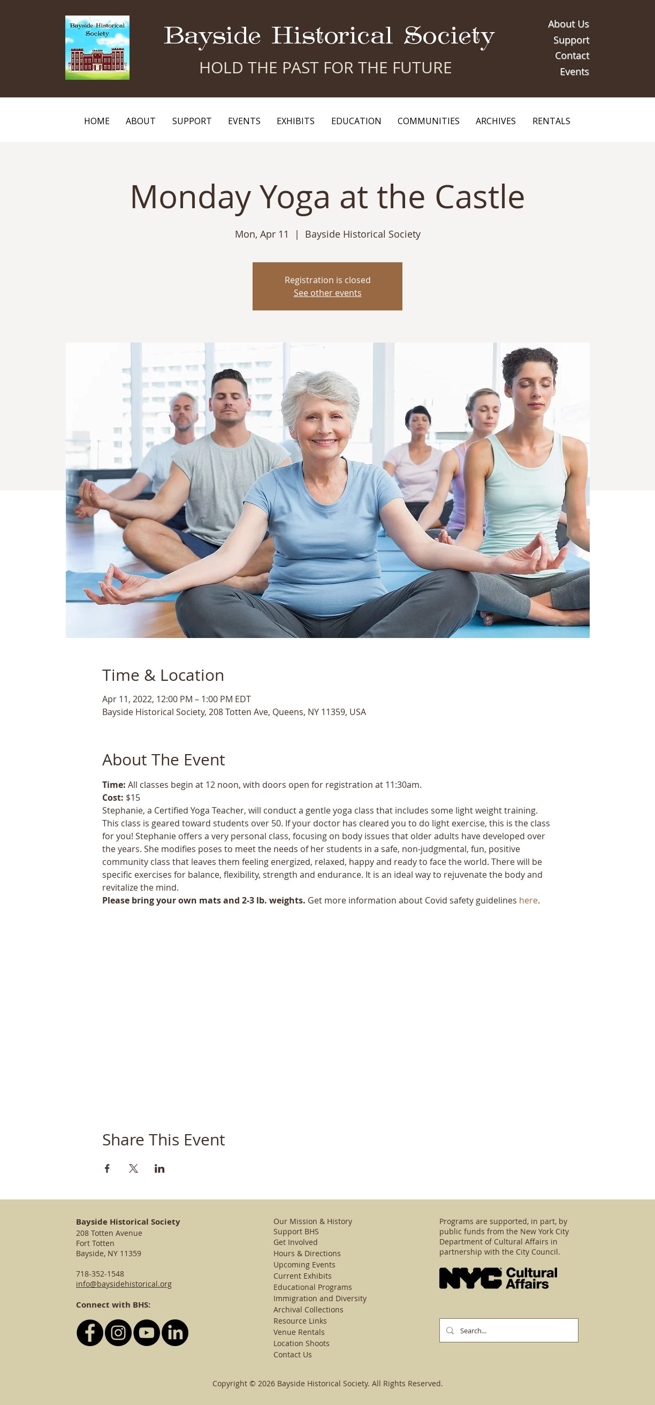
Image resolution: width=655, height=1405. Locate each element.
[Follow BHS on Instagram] (118, 1332)
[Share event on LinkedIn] (160, 1168)
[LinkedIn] (175, 1332)
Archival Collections (308, 1309)
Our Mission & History (312, 1221)
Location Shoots (301, 1343)
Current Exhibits (302, 1276)
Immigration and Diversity (320, 1298)
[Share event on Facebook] (107, 1168)
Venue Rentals (299, 1332)
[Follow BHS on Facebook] (90, 1332)
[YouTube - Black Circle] (146, 1332)
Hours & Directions (307, 1253)
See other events (328, 293)
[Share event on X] (133, 1168)
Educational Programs (312, 1287)
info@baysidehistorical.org (124, 1284)
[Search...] (507, 1330)
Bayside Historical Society (329, 36)
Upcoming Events (304, 1264)
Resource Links (300, 1321)
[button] (141, 121)
